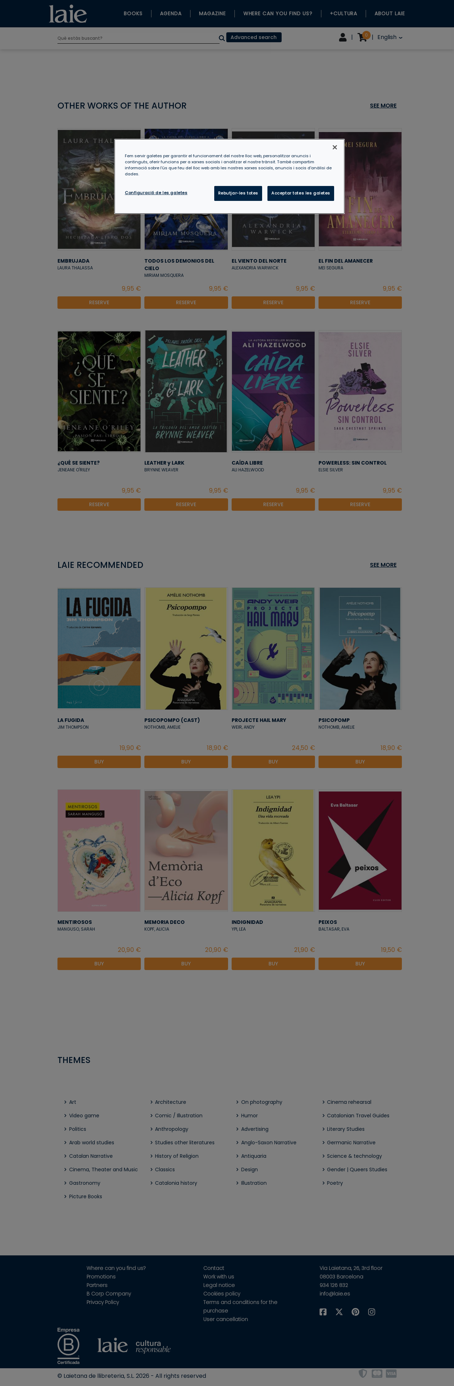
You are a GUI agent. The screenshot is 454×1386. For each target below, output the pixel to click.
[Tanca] (335, 147)
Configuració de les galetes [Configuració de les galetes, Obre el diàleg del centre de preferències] (156, 193)
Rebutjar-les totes (238, 193)
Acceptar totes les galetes (300, 193)
